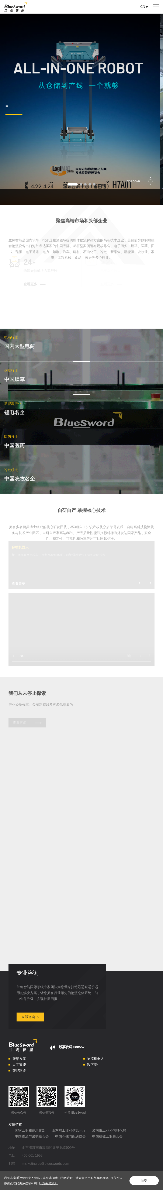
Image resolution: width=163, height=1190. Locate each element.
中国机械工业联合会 (107, 1138)
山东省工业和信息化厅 (69, 1132)
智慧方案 (19, 1061)
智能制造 (19, 1073)
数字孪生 (94, 1067)
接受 (144, 1180)
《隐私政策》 (49, 1183)
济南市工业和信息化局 (109, 1132)
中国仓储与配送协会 (70, 1138)
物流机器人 (95, 1061)
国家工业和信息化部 (30, 1132)
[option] (81, 109)
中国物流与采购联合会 (32, 1138)
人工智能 (19, 1067)
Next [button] (161, 109)
